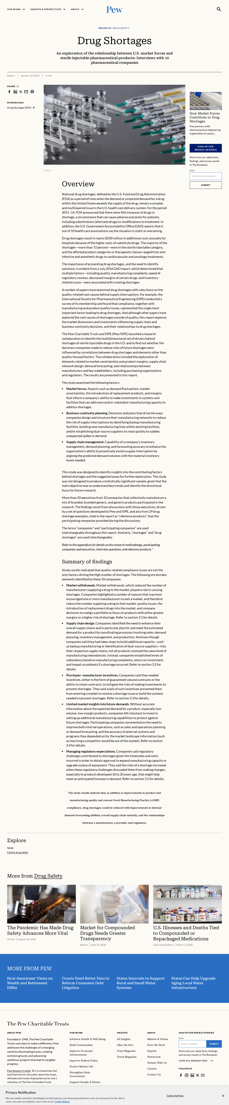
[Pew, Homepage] (114, 9)
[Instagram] (186, 1075)
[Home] (38, 1024)
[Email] (206, 176)
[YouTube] (203, 1075)
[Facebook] (181, 1075)
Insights (122, 1032)
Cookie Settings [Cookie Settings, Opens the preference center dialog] (175, 1097)
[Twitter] (197, 1075)
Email (192, 170)
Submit (205, 185)
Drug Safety (48, 876)
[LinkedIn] (192, 1075)
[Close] (223, 1098)
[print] (32, 91)
